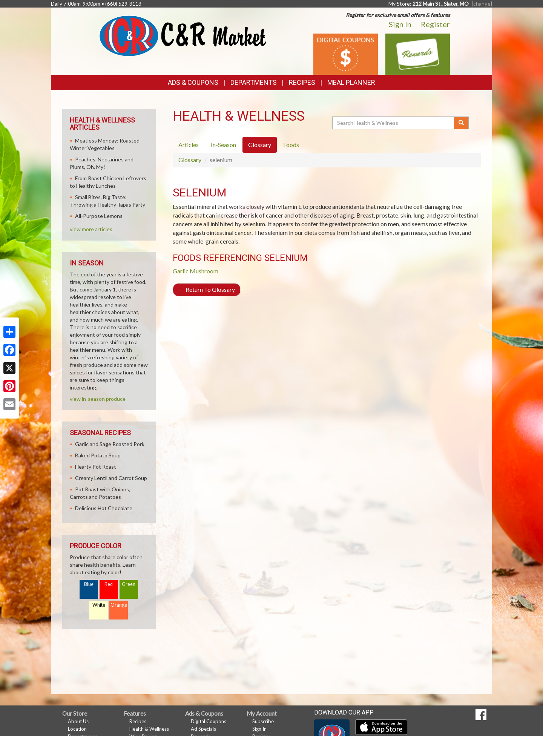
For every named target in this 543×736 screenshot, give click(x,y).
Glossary (189, 159)
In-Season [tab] (223, 144)
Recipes (302, 82)
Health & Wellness (149, 729)
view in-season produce (98, 399)
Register (435, 24)
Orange (118, 605)
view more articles (91, 229)
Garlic (181, 270)
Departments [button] (253, 82)
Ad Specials (203, 729)
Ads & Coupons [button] (193, 82)
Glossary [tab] (259, 144)
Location (77, 729)
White (98, 605)
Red (108, 584)
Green (128, 584)
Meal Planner (351, 82)
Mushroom (204, 270)
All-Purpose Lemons (99, 216)
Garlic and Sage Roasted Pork (109, 444)
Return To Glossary (206, 289)
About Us (78, 721)
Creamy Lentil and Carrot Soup (111, 478)
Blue (89, 584)
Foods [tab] (291, 144)
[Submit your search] (461, 123)
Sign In (400, 24)
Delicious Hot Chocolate (103, 508)
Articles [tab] (188, 144)
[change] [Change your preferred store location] (482, 3)
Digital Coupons (208, 721)
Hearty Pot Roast (95, 466)
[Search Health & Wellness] (393, 123)
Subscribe (263, 721)
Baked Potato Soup (98, 455)
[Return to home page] (182, 35)
